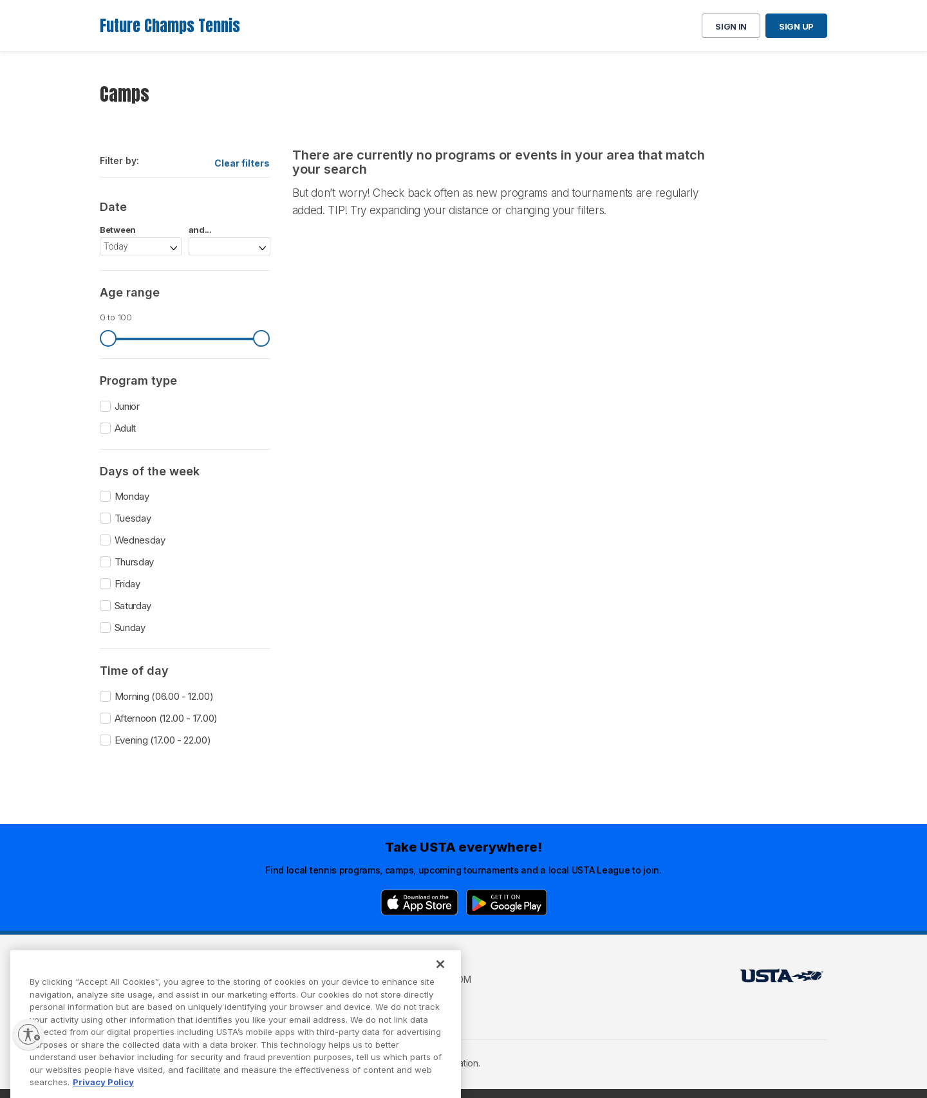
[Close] (440, 984)
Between (118, 230)
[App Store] (419, 902)
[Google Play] (506, 902)
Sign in (731, 26)
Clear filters (242, 163)
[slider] (108, 338)
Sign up (796, 26)
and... (200, 230)
